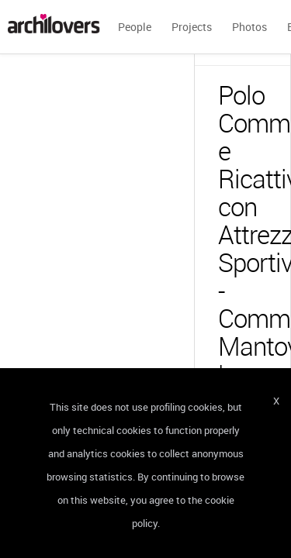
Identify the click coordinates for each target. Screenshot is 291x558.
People (134, 26)
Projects (191, 26)
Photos (249, 26)
